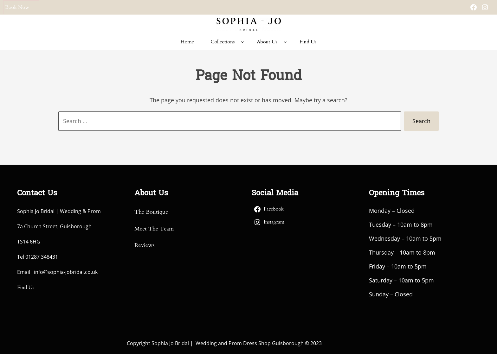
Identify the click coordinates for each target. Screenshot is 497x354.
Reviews (144, 245)
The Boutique (151, 212)
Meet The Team (154, 229)
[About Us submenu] (285, 41)
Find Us (25, 287)
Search (421, 121)
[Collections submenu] (242, 41)
